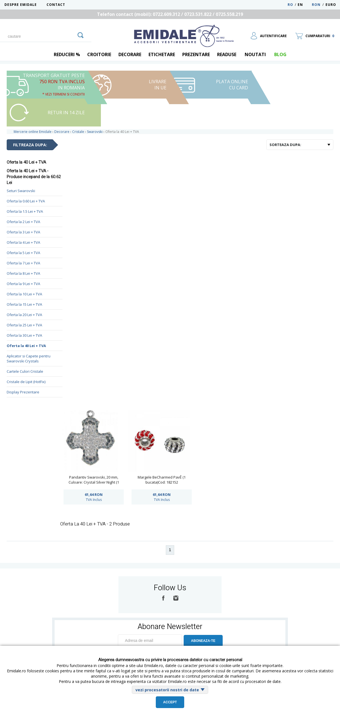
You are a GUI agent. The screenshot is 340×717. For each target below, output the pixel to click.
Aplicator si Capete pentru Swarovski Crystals (28, 358)
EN (304, 4)
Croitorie (99, 54)
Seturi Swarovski (21, 190)
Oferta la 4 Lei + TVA (23, 242)
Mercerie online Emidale (33, 131)
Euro (331, 4)
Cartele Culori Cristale (25, 371)
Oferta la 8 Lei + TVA (23, 273)
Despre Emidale (20, 4)
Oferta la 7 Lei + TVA (23, 263)
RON (316, 4)
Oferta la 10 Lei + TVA (24, 294)
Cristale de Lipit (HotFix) (26, 381)
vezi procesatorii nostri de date (167, 689)
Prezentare (196, 54)
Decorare (129, 54)
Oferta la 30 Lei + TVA (24, 335)
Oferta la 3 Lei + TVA (23, 232)
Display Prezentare (23, 392)
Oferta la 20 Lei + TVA (24, 314)
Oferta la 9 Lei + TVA (23, 283)
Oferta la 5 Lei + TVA (23, 252)
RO (290, 4)
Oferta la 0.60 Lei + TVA (26, 201)
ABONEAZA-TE (203, 641)
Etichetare (162, 54)
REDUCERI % (67, 54)
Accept (170, 702)
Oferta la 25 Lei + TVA (24, 325)
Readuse (226, 54)
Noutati (255, 54)
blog (280, 54)
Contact (56, 4)
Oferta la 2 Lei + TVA (23, 221)
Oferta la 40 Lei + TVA (26, 345)
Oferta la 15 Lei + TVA (24, 304)
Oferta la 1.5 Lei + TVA (25, 211)
